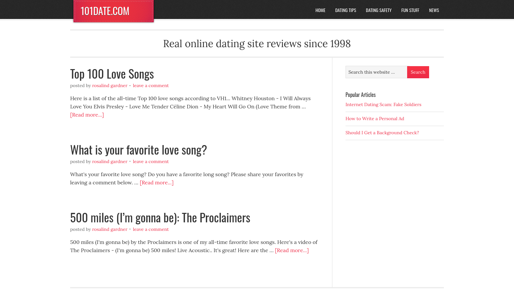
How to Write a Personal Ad (375, 118)
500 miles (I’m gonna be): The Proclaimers (160, 217)
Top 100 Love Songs (112, 73)
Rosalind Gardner (110, 85)
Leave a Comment (151, 85)
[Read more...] (87, 114)
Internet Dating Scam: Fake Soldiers (384, 104)
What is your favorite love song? (138, 149)
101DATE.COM (105, 10)
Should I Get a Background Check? (382, 133)
